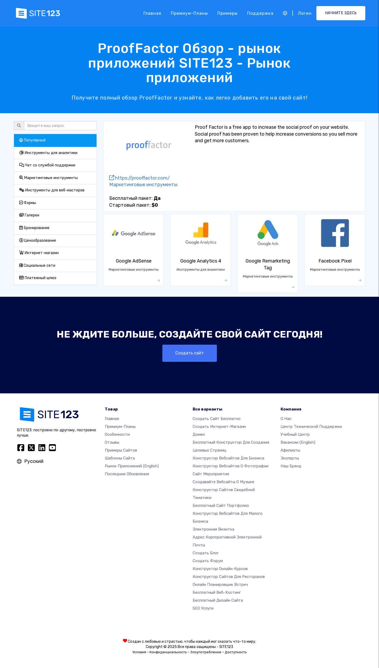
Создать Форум (208, 560)
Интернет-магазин (39, 253)
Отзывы (112, 442)
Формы (27, 203)
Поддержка (260, 13)
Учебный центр (295, 434)
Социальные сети (37, 265)
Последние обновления (127, 474)
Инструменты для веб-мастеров (51, 190)
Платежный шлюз (37, 278)
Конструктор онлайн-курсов (220, 568)
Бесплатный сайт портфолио (221, 505)
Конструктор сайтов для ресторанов (229, 576)
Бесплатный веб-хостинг (217, 592)
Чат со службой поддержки (47, 165)
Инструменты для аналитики (48, 153)
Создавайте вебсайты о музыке (223, 481)
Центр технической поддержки (311, 426)
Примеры (227, 13)
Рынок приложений (132, 466)
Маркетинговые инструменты (48, 178)
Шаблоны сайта (120, 458)
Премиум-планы (189, 13)
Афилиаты (290, 450)
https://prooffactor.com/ (139, 178)
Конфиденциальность (168, 652)
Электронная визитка (213, 529)
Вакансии (298, 442)
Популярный (32, 140)
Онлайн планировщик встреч (220, 584)
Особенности (117, 434)
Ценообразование (37, 240)
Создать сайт (189, 352)
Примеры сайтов (121, 450)
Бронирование (34, 228)
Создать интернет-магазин (219, 426)
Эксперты (290, 458)
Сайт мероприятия (211, 474)
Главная (152, 13)
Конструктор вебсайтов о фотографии (230, 466)
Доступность (236, 652)
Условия (139, 652)
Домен (199, 434)
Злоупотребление (205, 652)
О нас (286, 418)
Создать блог (206, 553)
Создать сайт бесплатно (217, 418)
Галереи (29, 215)
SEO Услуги (203, 608)
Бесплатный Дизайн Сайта (218, 600)
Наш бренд (291, 466)
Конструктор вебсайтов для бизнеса (228, 458)
